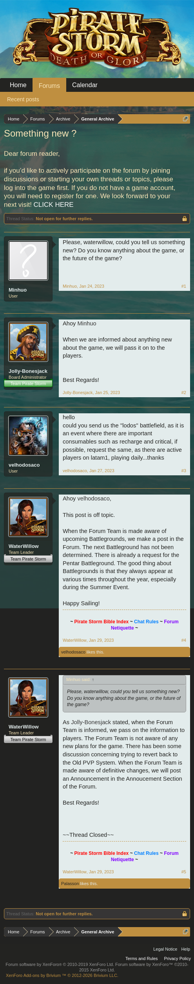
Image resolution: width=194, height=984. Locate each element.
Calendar (85, 85)
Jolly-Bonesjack (28, 371)
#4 (183, 640)
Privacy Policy (177, 958)
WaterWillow (24, 546)
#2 (183, 392)
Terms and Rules (141, 958)
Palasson (70, 883)
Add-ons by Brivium (62, 975)
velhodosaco (24, 465)
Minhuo (18, 290)
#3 (183, 470)
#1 (183, 286)
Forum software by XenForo (59, 964)
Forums (49, 85)
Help (185, 949)
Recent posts (23, 99)
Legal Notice (165, 949)
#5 (183, 871)
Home (18, 85)
